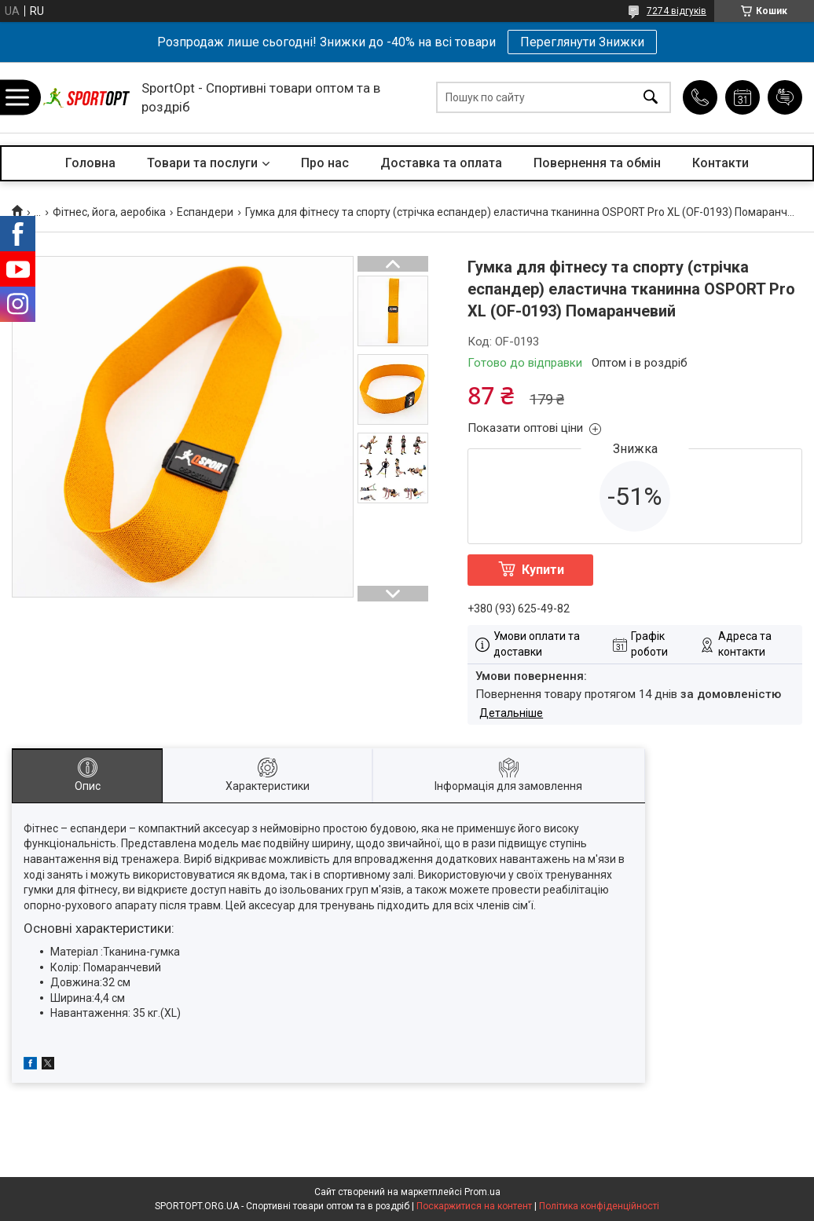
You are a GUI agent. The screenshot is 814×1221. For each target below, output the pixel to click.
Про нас (325, 162)
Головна (90, 162)
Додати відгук (785, 97)
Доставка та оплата (441, 162)
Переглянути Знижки (582, 42)
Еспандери (205, 212)
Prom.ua (482, 1191)
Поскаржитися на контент (474, 1206)
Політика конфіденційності (599, 1206)
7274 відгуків (676, 10)
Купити (543, 569)
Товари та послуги (202, 162)
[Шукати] (650, 97)
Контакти (720, 162)
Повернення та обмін (597, 162)
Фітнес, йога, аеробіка (109, 212)
